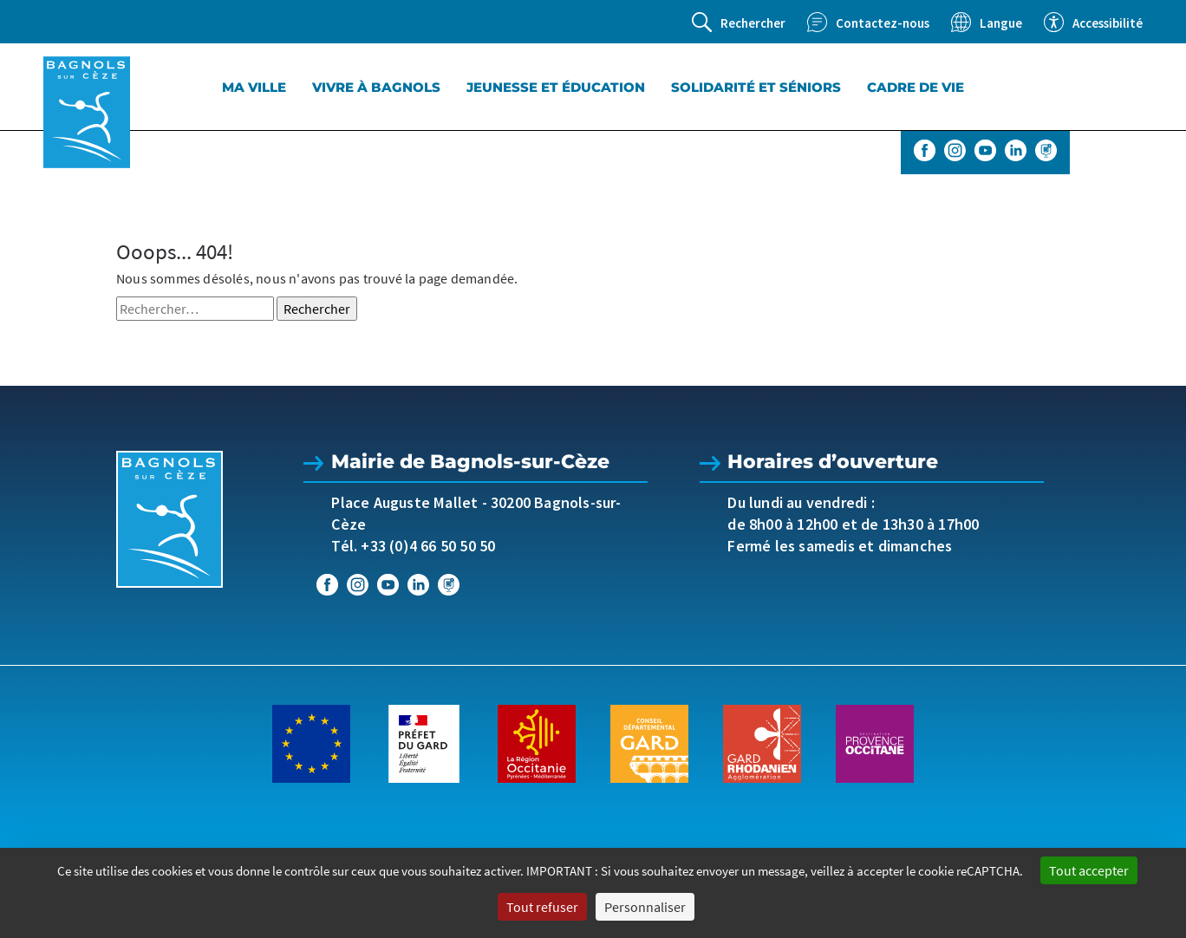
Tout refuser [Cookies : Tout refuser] (542, 906)
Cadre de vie (915, 87)
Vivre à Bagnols (376, 87)
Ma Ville (254, 87)
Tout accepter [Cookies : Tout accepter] (1089, 870)
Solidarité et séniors (756, 87)
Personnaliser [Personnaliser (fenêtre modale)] (645, 906)
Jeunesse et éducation (555, 87)
